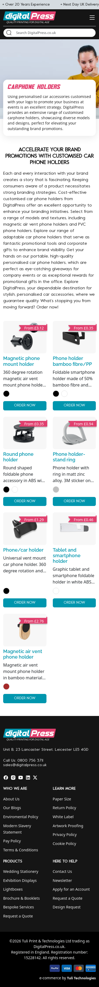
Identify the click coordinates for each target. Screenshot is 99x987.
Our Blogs (12, 807)
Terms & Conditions (20, 849)
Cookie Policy (64, 843)
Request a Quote (18, 916)
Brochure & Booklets (21, 898)
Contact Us (62, 871)
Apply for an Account (71, 889)
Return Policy (64, 807)
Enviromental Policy (20, 816)
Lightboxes (13, 889)
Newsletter (62, 880)
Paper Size (62, 798)
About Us (11, 798)
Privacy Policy (65, 834)
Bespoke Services (18, 906)
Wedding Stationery (20, 871)
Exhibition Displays (20, 880)
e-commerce (50, 977)
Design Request (67, 906)
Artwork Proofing (68, 825)
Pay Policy (12, 840)
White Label (63, 816)
